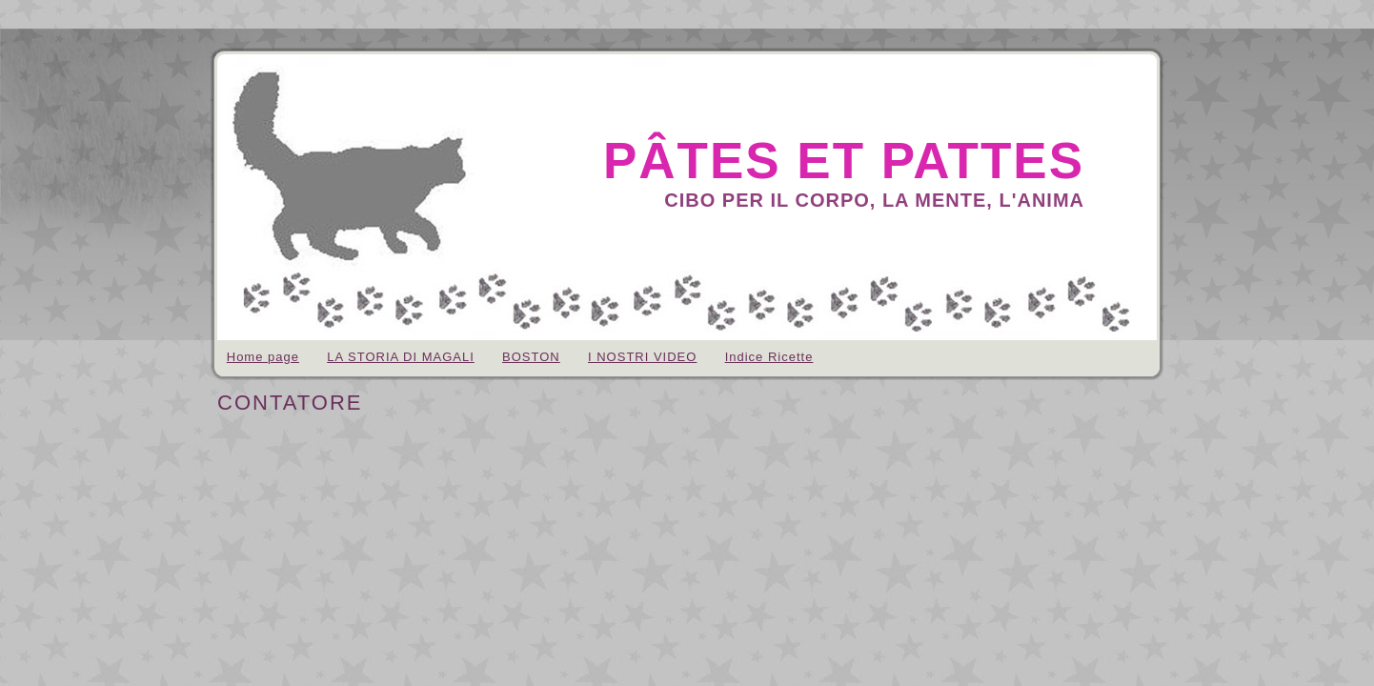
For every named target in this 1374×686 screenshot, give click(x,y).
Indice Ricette (769, 357)
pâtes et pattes (843, 160)
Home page (263, 357)
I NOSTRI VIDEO (642, 357)
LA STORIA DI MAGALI (401, 357)
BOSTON (531, 357)
